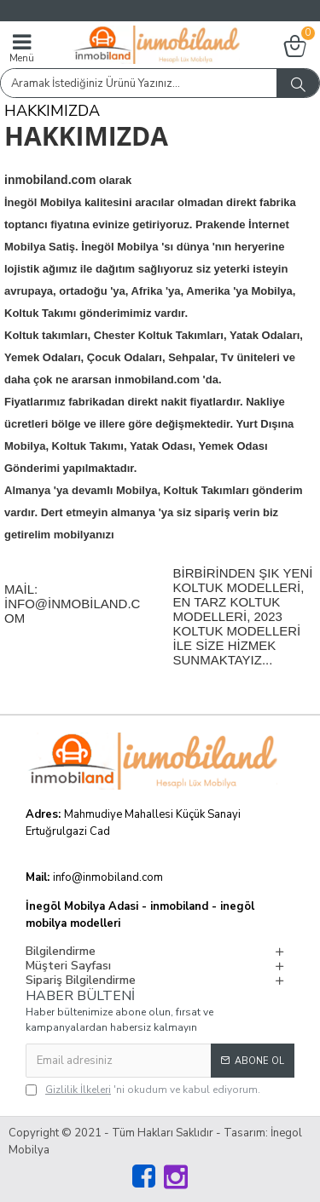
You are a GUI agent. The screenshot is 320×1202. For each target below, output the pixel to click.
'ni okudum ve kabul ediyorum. (143, 1089)
